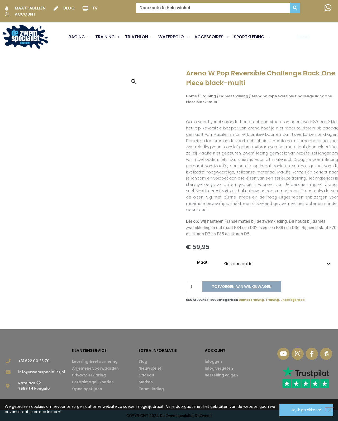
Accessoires (211, 37)
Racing (79, 37)
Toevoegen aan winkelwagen (242, 286)
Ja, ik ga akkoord (306, 410)
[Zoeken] (295, 8)
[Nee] (329, 409)
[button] (134, 81)
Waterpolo (173, 37)
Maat (202, 262)
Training (107, 37)
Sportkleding (251, 37)
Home (191, 96)
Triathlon (139, 37)
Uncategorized (292, 300)
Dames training (233, 96)
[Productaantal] (193, 286)
